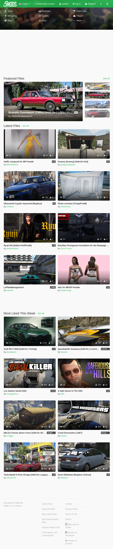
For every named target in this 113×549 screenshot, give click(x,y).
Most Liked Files (49, 514)
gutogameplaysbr (68, 165)
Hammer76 (11, 478)
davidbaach (11, 352)
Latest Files (47, 504)
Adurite (63, 436)
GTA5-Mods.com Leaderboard (49, 534)
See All (106, 78)
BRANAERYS (12, 165)
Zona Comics (66, 248)
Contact (68, 504)
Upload (63, 4)
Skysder (64, 352)
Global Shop (66, 290)
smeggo (9, 436)
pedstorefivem (12, 248)
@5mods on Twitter (72, 526)
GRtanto (10, 206)
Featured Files (48, 509)
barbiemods (66, 206)
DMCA (68, 519)
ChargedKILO (12, 394)
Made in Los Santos (13, 506)
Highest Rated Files (51, 527)
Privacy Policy (71, 509)
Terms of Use (71, 514)
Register (90, 4)
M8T (62, 394)
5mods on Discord (71, 542)
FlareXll (9, 290)
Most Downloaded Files (50, 520)
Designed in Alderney (13, 503)
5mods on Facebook (71, 534)
